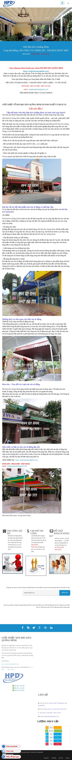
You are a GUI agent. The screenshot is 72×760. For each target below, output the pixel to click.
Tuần (51, 734)
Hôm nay (51, 730)
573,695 (57, 744)
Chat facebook (11, 746)
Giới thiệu (53, 758)
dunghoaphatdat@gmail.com (38, 89)
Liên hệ (67, 758)
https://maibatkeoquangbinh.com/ (36, 71)
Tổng (51, 744)
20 (57, 734)
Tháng (51, 737)
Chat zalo (10, 751)
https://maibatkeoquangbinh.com (27, 460)
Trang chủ (46, 758)
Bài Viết (61, 758)
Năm (51, 740)
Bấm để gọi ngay (12, 757)
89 (57, 737)
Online (51, 727)
